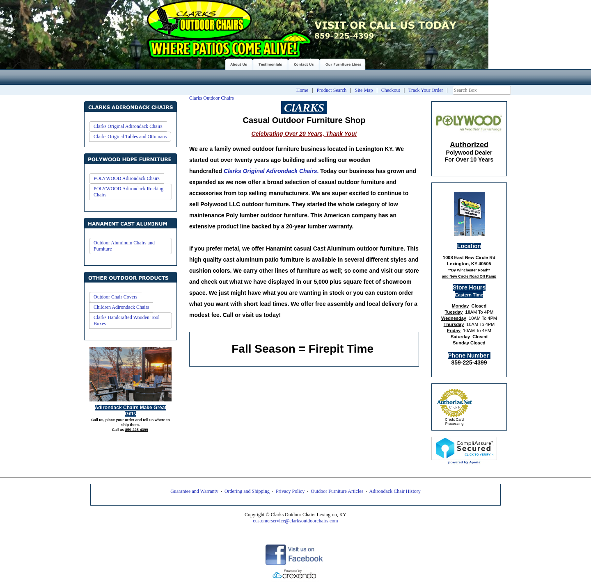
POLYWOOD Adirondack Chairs (127, 178)
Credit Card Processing (454, 421)
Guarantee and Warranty (194, 491)
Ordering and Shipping (247, 491)
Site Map (364, 90)
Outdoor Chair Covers (115, 297)
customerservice (269, 521)
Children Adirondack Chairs (121, 307)
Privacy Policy (290, 491)
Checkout (390, 90)
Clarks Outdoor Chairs (211, 98)
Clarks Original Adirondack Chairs (128, 126)
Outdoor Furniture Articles (337, 491)
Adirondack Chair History (395, 491)
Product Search (331, 90)
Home (302, 90)
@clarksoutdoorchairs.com (311, 521)
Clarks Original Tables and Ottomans (130, 136)
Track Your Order (425, 90)
